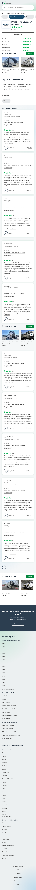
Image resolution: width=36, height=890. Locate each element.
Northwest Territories (8, 855)
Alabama (4, 753)
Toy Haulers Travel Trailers (9, 715)
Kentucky (5, 805)
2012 (3, 679)
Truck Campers (6, 702)
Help (18, 870)
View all (30, 53)
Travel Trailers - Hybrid (8, 709)
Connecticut (5, 772)
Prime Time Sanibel (7, 728)
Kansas (4, 801)
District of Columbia (7, 779)
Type (3, 17)
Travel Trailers (6, 712)
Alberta (4, 823)
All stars (5, 101)
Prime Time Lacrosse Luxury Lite (11, 735)
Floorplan (28, 17)
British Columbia (6, 826)
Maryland (4, 814)
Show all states (6, 816)
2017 (3, 663)
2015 (3, 669)
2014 (3, 672)
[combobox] (18, 8)
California (4, 766)
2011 (3, 682)
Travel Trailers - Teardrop (9, 705)
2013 (3, 676)
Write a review (18, 34)
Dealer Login (18, 877)
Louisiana (4, 808)
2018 (3, 659)
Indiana (4, 795)
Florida (4, 782)
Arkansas (4, 762)
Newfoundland (6, 836)
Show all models (7, 738)
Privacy (18, 884)
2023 (3, 643)
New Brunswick (6, 832)
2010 (3, 686)
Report (30, 147)
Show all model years (8, 689)
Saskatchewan (6, 852)
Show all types (6, 718)
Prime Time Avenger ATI (9, 732)
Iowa (3, 798)
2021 (3, 650)
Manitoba (4, 829)
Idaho (3, 788)
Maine (3, 811)
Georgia (4, 785)
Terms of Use (18, 880)
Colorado (4, 769)
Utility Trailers (6, 696)
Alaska (4, 756)
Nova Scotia (5, 839)
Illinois (4, 792)
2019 (3, 656)
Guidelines (18, 873)
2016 (3, 666)
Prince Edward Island (8, 845)
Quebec (4, 848)
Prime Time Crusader (16, 17)
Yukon (4, 858)
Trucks (4, 699)
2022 (3, 646)
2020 (3, 653)
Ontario (4, 842)
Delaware (4, 775)
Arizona (4, 759)
